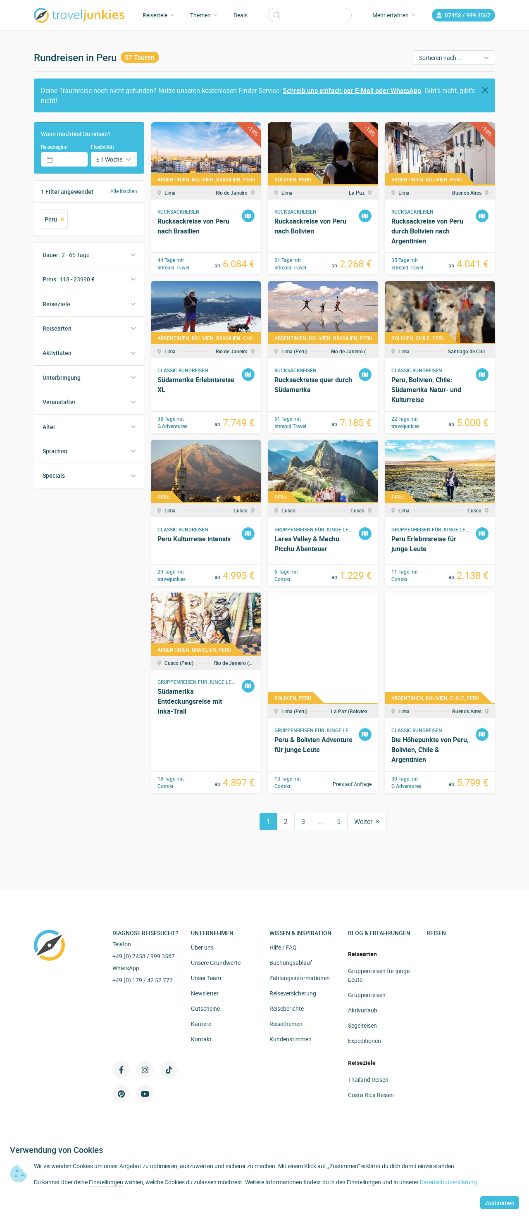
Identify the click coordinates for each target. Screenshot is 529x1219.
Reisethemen (286, 1024)
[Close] (485, 90)
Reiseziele (56, 304)
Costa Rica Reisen (371, 1095)
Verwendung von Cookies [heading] (56, 1150)
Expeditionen (364, 1041)
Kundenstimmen (290, 1039)
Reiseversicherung (292, 993)
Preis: (69, 279)
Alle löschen (123, 191)
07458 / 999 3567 (463, 15)
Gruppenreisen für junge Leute (379, 975)
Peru (54, 219)
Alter (49, 427)
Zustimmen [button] (500, 1203)
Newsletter (205, 993)
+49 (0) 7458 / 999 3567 (143, 956)
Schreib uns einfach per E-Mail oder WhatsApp (352, 90)
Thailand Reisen (368, 1079)
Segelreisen (362, 1025)
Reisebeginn (54, 146)
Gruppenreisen (367, 995)
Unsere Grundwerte (216, 963)
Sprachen (55, 451)
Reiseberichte (286, 1008)
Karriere (201, 1024)
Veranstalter (59, 402)
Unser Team (206, 978)
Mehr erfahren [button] (393, 15)
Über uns (202, 947)
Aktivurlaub (362, 1010)
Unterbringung (62, 377)
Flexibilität (102, 146)
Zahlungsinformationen (299, 978)
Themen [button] (203, 15)
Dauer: (66, 255)
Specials (54, 475)
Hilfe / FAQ (283, 947)
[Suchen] (310, 15)
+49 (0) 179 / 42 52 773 (142, 980)
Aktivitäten (57, 353)
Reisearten (57, 328)
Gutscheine (205, 1008)
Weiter (367, 821)
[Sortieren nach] (454, 57)
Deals (241, 15)
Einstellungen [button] (106, 1182)
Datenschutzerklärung (448, 1182)
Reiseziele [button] (158, 15)
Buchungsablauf (290, 963)
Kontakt (201, 1039)
